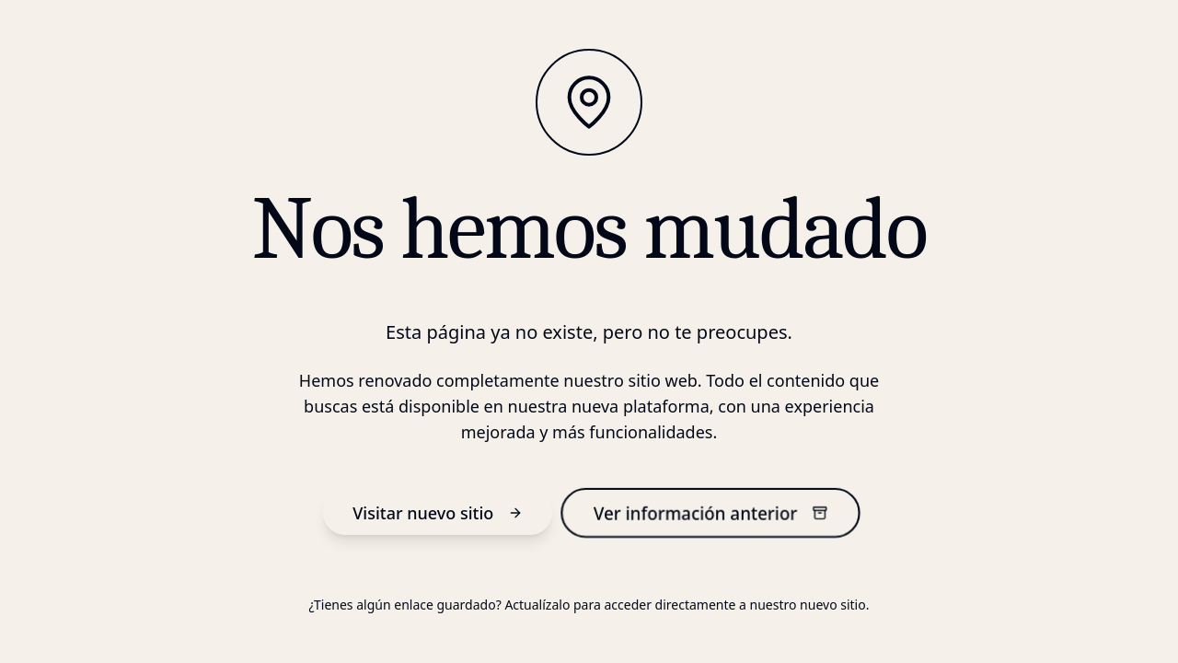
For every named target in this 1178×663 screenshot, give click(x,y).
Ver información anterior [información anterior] (710, 512)
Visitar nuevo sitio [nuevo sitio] (437, 513)
